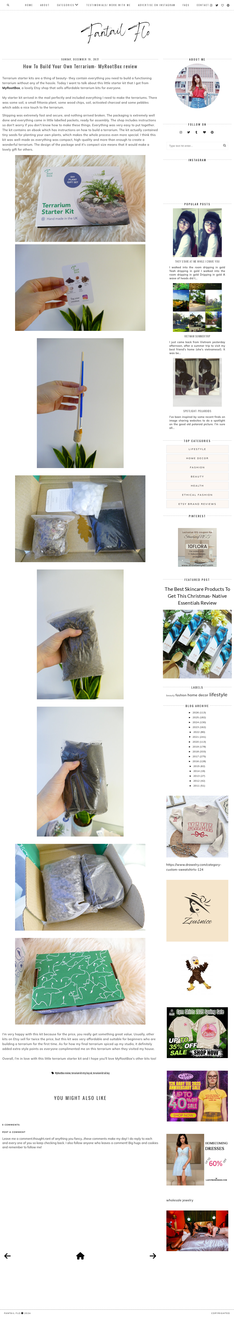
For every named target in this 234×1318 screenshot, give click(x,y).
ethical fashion (197, 494)
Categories (65, 5)
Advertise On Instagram (156, 5)
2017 (196, 756)
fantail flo (12, 1313)
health (197, 485)
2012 (196, 780)
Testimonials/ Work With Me (108, 5)
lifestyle (197, 449)
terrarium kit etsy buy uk (81, 1073)
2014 (196, 771)
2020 (196, 741)
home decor (197, 458)
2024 (196, 722)
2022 (196, 731)
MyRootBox (11, 88)
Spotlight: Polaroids (197, 411)
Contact (203, 5)
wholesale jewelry (179, 1200)
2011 (196, 785)
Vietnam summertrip (197, 336)
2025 (196, 717)
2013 (196, 775)
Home (29, 5)
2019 (196, 746)
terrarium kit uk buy (101, 1073)
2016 (196, 761)
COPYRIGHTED (220, 1313)
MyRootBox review (62, 1073)
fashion (197, 467)
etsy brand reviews (197, 503)
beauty (197, 476)
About (45, 5)
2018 (196, 751)
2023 (196, 727)
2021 (196, 736)
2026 (196, 712)
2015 (196, 766)
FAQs (186, 5)
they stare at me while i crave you (197, 261)
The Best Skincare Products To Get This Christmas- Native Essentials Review (197, 595)
